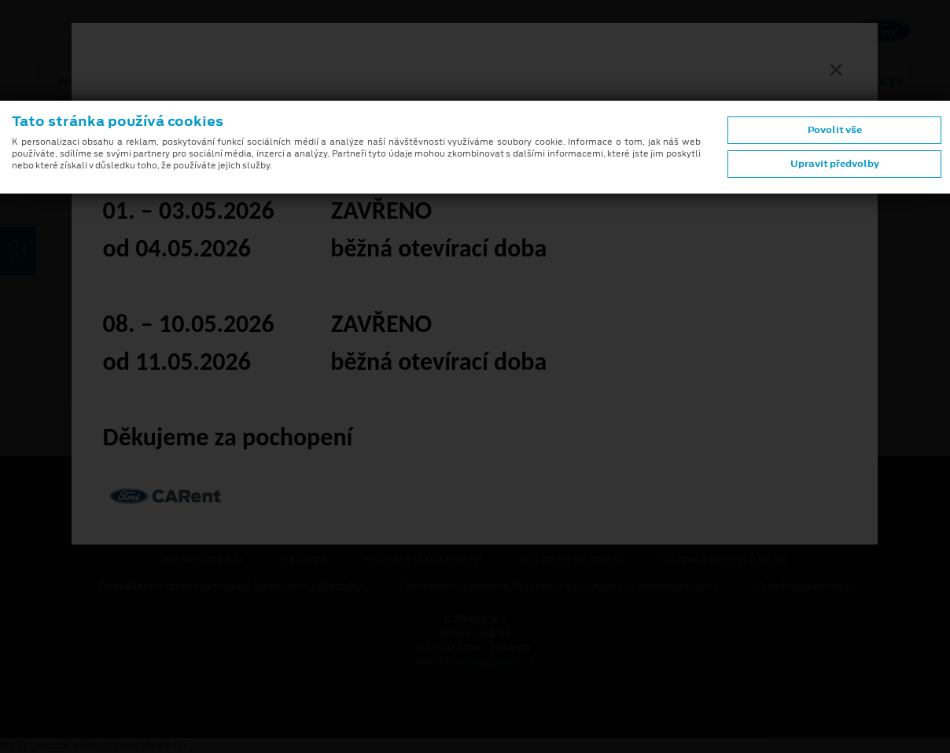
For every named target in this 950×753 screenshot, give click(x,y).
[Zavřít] (836, 69)
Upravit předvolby (834, 163)
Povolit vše (835, 130)
